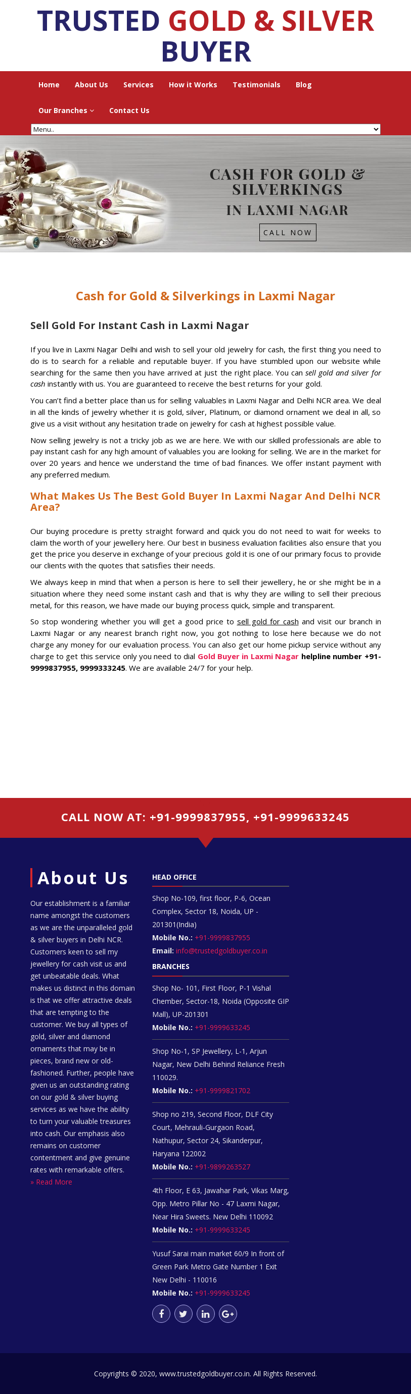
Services (138, 84)
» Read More (51, 1182)
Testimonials (257, 84)
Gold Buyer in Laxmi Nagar (248, 656)
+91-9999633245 (221, 1027)
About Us (91, 84)
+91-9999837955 (221, 937)
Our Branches (66, 110)
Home (49, 84)
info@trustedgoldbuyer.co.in (221, 950)
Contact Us (129, 110)
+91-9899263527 (222, 1166)
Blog (304, 84)
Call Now (287, 232)
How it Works (193, 84)
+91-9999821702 (221, 1090)
